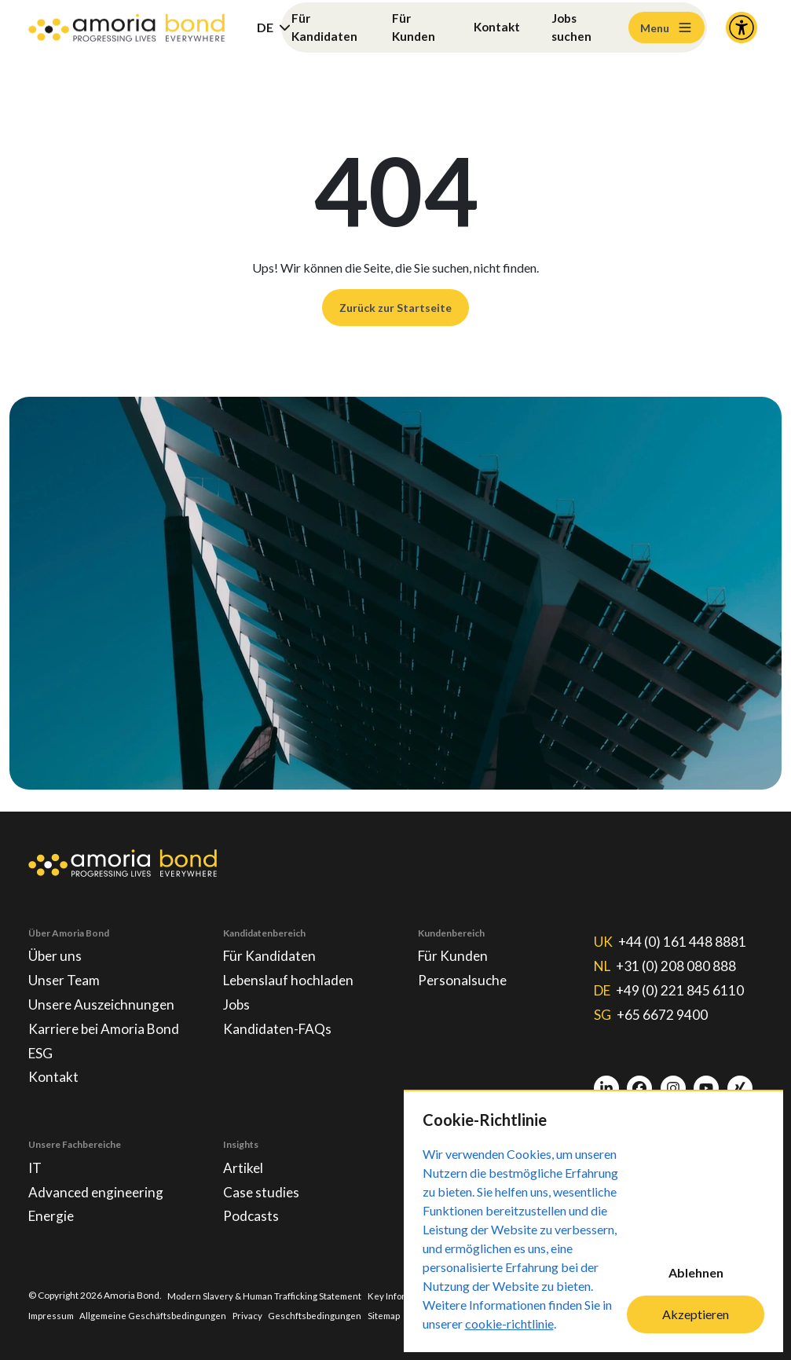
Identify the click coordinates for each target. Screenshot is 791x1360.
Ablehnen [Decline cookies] (695, 1272)
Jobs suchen (572, 27)
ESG (41, 1048)
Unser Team (64, 972)
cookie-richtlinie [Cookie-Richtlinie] (509, 1323)
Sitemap (390, 1315)
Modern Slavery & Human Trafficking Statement (267, 1295)
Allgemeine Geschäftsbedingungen (156, 1315)
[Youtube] (706, 1082)
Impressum (52, 1315)
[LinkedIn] (606, 1082)
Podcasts (251, 1215)
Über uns (55, 947)
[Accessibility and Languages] (742, 27)
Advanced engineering (97, 1190)
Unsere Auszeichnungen (103, 997)
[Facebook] (639, 1082)
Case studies (262, 1190)
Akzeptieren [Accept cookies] (695, 1314)
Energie (52, 1215)
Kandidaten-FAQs (278, 1023)
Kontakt (496, 27)
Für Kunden (413, 27)
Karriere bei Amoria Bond (105, 1023)
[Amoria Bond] (126, 27)
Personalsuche (463, 972)
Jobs (237, 997)
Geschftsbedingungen (320, 1315)
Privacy (252, 1315)
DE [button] (265, 27)
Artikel (243, 1165)
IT (35, 1165)
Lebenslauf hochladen (291, 972)
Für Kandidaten (325, 27)
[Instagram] (673, 1082)
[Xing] (740, 1082)
